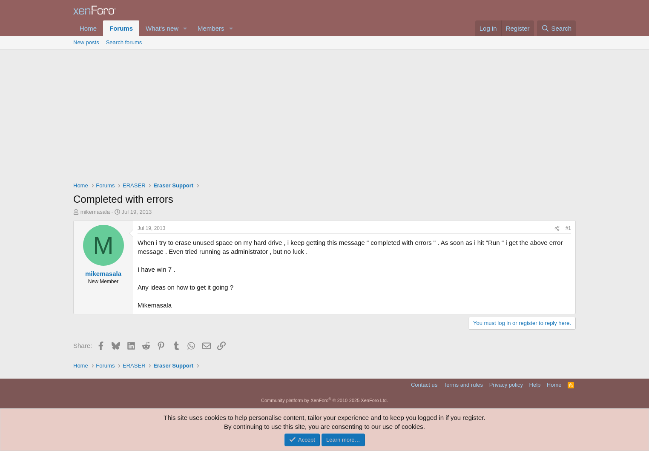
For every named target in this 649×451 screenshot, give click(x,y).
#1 (568, 228)
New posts (86, 42)
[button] (185, 28)
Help (535, 385)
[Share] (557, 228)
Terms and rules (463, 385)
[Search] (556, 28)
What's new (162, 28)
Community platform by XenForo (324, 400)
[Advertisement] (324, 113)
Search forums (124, 42)
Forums (121, 28)
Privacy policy (506, 385)
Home (88, 28)
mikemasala (95, 212)
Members (211, 28)
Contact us (424, 385)
